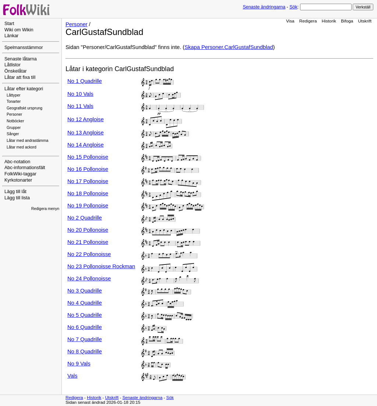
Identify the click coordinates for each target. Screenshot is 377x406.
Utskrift (364, 20)
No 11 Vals (80, 106)
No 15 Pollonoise (87, 157)
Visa (290, 20)
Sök (293, 7)
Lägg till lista (17, 197)
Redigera (308, 20)
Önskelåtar (15, 71)
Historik (329, 20)
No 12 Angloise (85, 119)
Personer (14, 114)
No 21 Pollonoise (87, 242)
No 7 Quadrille (84, 339)
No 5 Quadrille (84, 315)
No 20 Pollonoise (87, 230)
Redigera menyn (45, 209)
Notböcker (15, 121)
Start (9, 23)
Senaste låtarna (20, 59)
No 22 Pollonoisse (89, 254)
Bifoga (347, 20)
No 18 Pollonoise (87, 193)
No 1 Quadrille (84, 81)
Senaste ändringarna (264, 7)
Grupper (14, 128)
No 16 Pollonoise (87, 169)
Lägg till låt (15, 191)
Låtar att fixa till (19, 77)
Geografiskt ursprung (24, 108)
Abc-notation (17, 161)
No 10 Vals (80, 94)
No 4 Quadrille (84, 303)
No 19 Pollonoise (87, 206)
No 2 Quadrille (84, 218)
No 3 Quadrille (84, 291)
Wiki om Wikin (19, 29)
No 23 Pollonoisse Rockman (101, 266)
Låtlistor (12, 64)
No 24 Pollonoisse (89, 278)
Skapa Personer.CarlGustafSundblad (228, 47)
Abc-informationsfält (24, 167)
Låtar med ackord (21, 147)
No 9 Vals (78, 364)
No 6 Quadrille (84, 327)
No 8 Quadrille (84, 351)
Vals (72, 376)
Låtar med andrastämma (27, 141)
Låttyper (14, 95)
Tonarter (14, 101)
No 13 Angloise (85, 133)
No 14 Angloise (85, 145)
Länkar (11, 35)
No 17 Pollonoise (87, 181)
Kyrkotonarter (18, 180)
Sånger (13, 134)
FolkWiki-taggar (20, 173)
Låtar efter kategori (23, 88)
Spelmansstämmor (23, 47)
